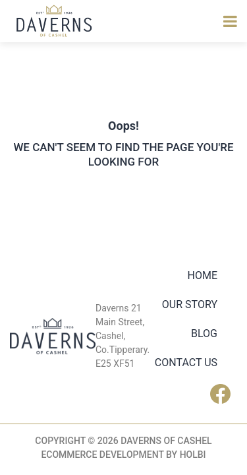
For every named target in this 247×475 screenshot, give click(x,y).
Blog (204, 333)
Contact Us (186, 362)
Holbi (193, 454)
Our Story (189, 304)
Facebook (223, 393)
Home (202, 275)
